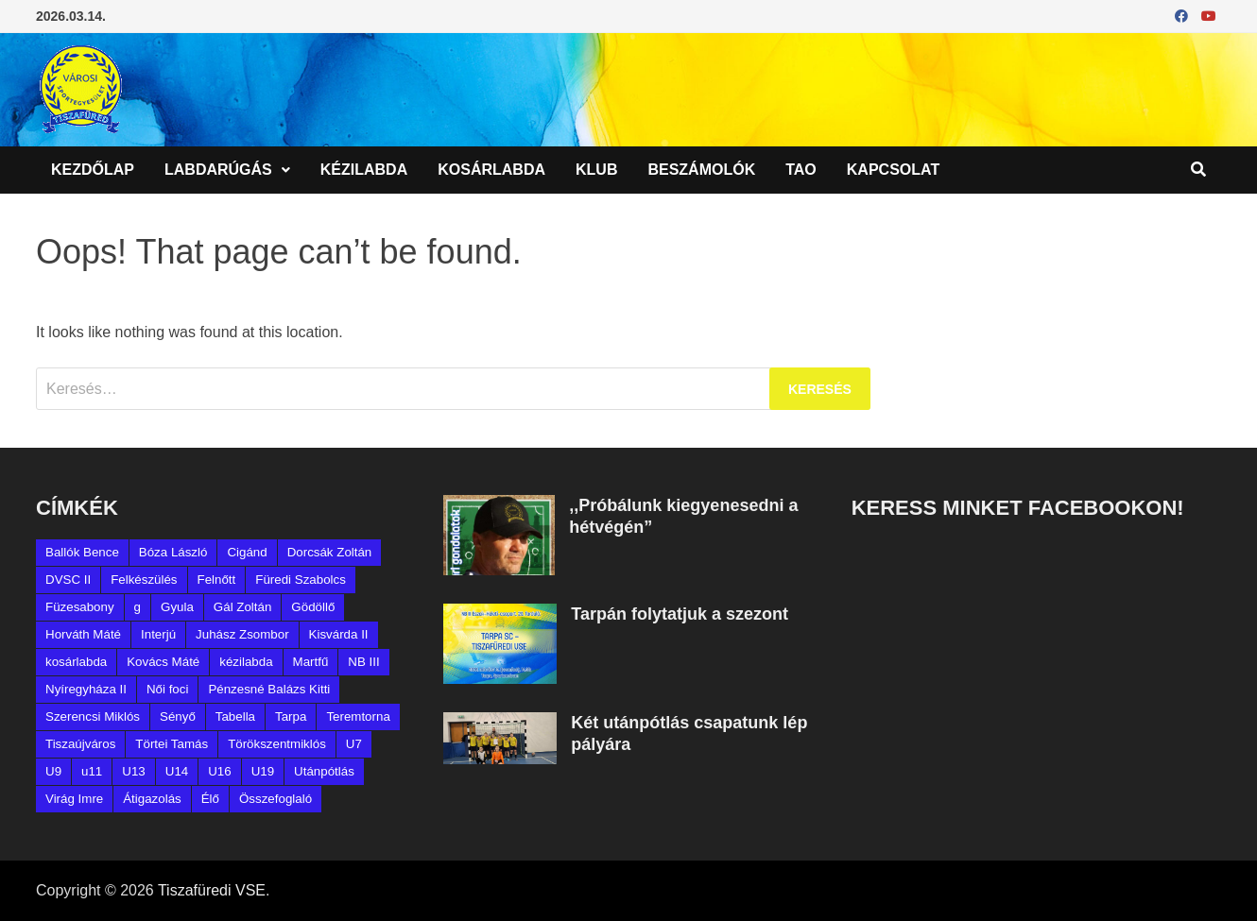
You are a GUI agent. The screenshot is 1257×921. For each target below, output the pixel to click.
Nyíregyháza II (86, 689)
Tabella (235, 716)
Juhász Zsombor (242, 634)
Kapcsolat (893, 170)
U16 (219, 771)
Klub (596, 170)
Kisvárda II (339, 634)
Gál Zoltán (243, 607)
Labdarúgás (218, 170)
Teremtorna (357, 716)
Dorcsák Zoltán (329, 552)
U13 (133, 771)
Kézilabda (363, 170)
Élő (210, 799)
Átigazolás (152, 799)
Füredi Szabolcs (300, 579)
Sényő (178, 716)
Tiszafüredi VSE (212, 890)
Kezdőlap (92, 170)
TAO (801, 170)
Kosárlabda (491, 170)
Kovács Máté (163, 662)
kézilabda (245, 662)
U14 (176, 771)
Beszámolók (701, 170)
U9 (53, 771)
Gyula (177, 607)
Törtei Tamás (171, 744)
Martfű (311, 662)
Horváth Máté (83, 634)
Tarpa (290, 716)
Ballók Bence (82, 552)
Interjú (158, 634)
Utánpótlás (324, 771)
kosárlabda (76, 662)
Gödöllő (313, 607)
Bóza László (173, 552)
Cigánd (247, 552)
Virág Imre (74, 799)
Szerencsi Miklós (92, 716)
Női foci (167, 689)
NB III (363, 662)
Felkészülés (144, 579)
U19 (262, 771)
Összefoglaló (275, 799)
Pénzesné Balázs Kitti (269, 689)
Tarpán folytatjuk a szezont (679, 614)
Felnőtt (217, 579)
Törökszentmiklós (277, 744)
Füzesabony (79, 607)
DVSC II (68, 579)
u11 (91, 771)
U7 (354, 744)
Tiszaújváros (80, 744)
